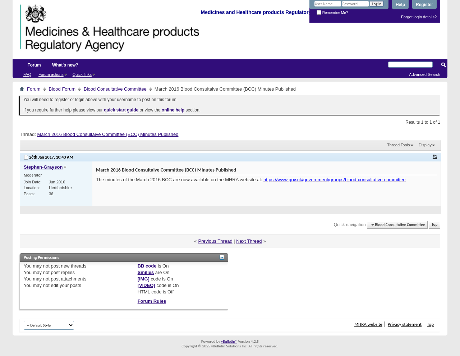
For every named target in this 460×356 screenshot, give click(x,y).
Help (400, 4)
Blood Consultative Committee (115, 89)
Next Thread (249, 241)
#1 (435, 156)
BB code (147, 266)
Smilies (146, 272)
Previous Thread (215, 241)
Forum (34, 65)
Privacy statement (405, 324)
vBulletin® (229, 341)
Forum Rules (152, 301)
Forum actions (51, 74)
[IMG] (144, 279)
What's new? (65, 65)
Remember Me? (332, 13)
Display (425, 145)
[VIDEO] (146, 285)
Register (424, 4)
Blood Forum (62, 89)
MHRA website (368, 324)
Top (434, 225)
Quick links (82, 74)
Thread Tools (398, 145)
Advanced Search (424, 74)
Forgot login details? (419, 17)
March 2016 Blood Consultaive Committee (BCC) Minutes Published (107, 134)
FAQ (27, 74)
